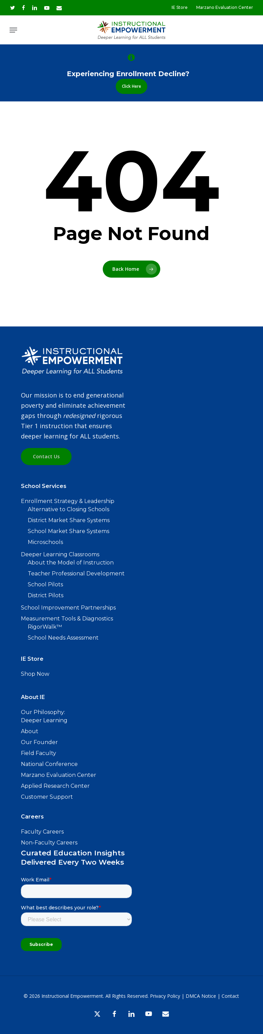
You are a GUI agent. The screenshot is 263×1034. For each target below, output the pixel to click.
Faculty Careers (42, 831)
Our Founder (39, 742)
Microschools (45, 542)
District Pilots (45, 595)
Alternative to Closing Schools (68, 509)
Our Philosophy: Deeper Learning (44, 716)
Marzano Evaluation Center (58, 775)
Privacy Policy (165, 996)
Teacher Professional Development (76, 573)
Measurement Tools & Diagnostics (67, 618)
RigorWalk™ (45, 627)
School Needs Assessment (63, 637)
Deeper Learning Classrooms (60, 554)
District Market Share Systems (69, 520)
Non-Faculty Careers (49, 842)
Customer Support (47, 797)
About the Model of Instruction (71, 562)
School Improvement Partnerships (68, 607)
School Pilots (45, 584)
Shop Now (35, 674)
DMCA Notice (201, 996)
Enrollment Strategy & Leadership (67, 501)
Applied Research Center (55, 786)
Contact (230, 996)
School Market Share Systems (68, 531)
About (29, 731)
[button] (13, 30)
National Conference (49, 764)
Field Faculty (38, 753)
